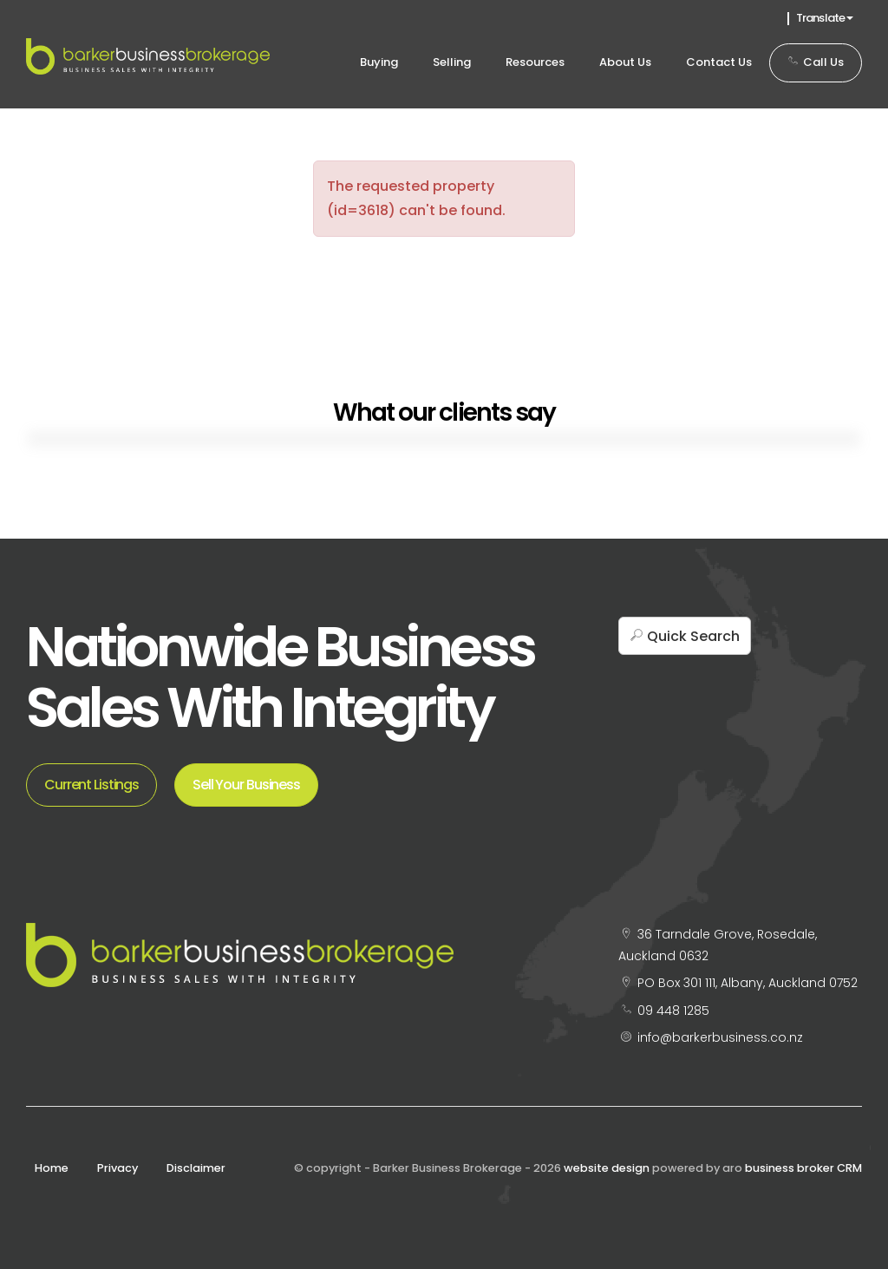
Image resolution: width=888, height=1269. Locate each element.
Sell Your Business (246, 785)
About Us (625, 62)
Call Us (815, 62)
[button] (684, 636)
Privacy (117, 1168)
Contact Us (719, 62)
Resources (535, 62)
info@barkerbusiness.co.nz (720, 1037)
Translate (824, 18)
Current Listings (91, 785)
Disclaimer (195, 1168)
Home (52, 1168)
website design (607, 1168)
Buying (379, 62)
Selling (452, 62)
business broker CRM (803, 1168)
